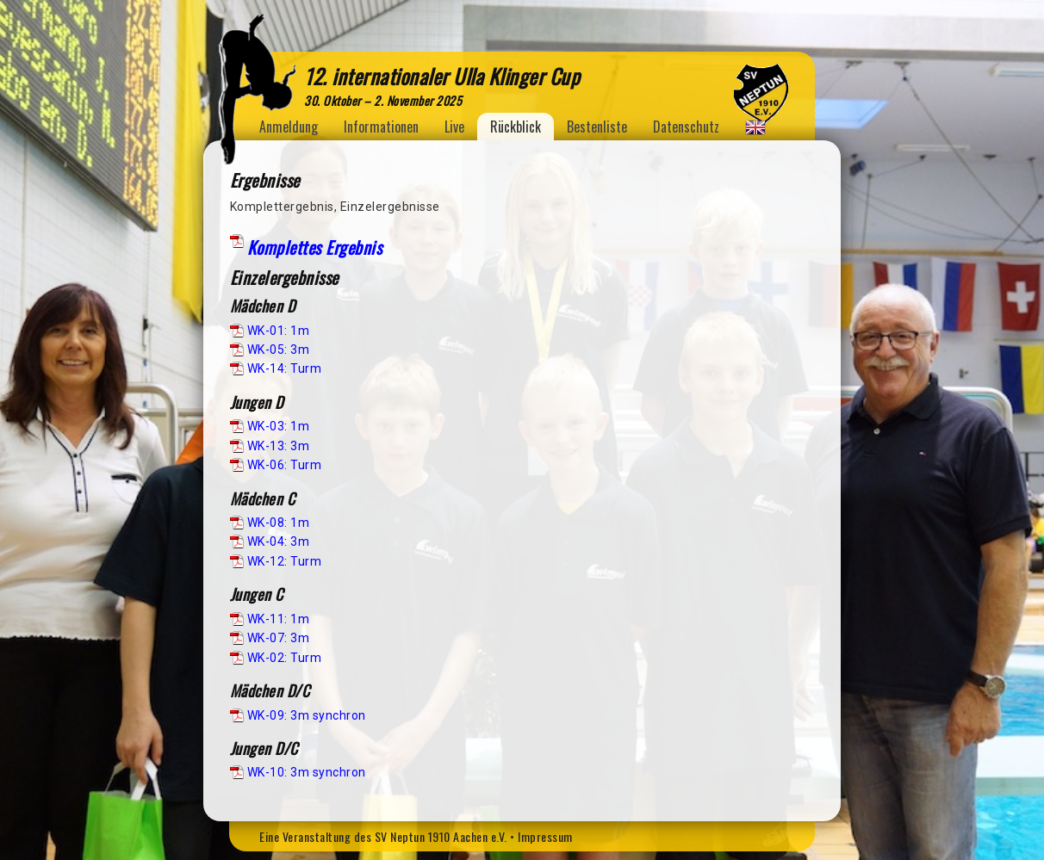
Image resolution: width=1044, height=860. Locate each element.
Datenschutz (686, 126)
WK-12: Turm (284, 561)
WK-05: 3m (278, 349)
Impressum (545, 836)
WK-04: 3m (278, 541)
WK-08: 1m (278, 522)
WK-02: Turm (284, 658)
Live (454, 126)
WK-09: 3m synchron (306, 715)
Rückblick (515, 126)
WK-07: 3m (278, 638)
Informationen (381, 126)
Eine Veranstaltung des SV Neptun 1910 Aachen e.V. (383, 836)
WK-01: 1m (278, 330)
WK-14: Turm (284, 368)
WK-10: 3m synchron (306, 772)
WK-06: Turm (284, 465)
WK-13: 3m (278, 446)
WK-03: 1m (278, 426)
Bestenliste (597, 126)
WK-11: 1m (278, 619)
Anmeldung (288, 126)
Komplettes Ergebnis (314, 247)
